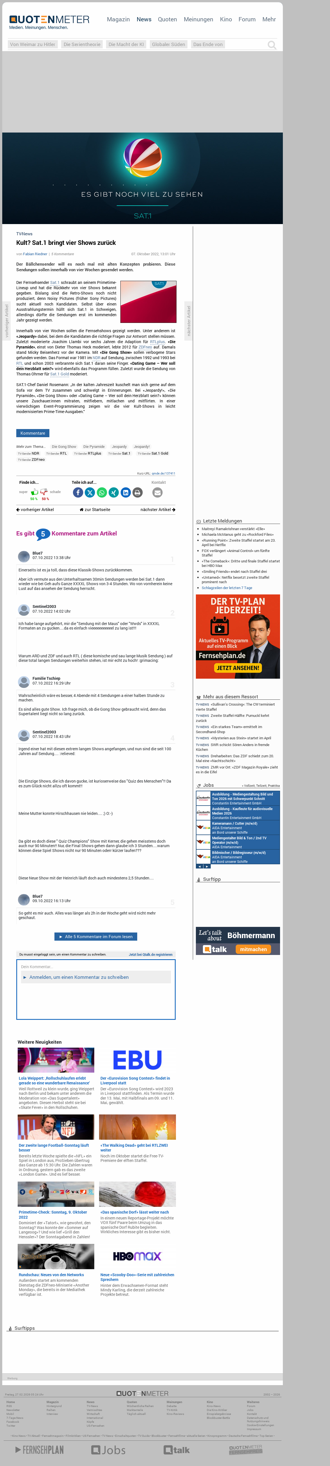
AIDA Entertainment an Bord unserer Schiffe (226, 827)
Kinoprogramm (217, 1436)
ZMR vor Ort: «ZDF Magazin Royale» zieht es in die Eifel (237, 769)
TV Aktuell (33, 1436)
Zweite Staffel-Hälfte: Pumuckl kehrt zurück (232, 717)
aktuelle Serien (196, 1436)
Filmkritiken (73, 1436)
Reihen (51, 1410)
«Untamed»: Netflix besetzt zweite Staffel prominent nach (235, 579)
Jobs (250, 1410)
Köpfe (90, 1422)
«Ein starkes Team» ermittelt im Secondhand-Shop (229, 729)
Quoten (167, 19)
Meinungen (198, 19)
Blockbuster (159, 1436)
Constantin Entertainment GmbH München (234, 798)
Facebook (12, 1422)
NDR (96, 357)
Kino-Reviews (175, 1414)
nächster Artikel (158, 509)
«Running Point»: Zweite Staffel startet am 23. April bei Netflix (239, 542)
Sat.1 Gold (59, 374)
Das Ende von (208, 44)
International (95, 1418)
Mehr (269, 19)
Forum (247, 19)
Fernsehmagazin (53, 1436)
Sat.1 (55, 282)
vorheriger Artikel (35, 509)
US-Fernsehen (95, 1426)
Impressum (254, 1429)
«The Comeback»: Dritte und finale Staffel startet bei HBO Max (241, 563)
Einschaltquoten (125, 1436)
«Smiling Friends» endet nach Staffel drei (234, 571)
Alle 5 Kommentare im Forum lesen (96, 936)
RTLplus (157, 341)
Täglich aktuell (136, 1414)
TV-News (92, 1406)
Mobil (10, 1414)
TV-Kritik (172, 1410)
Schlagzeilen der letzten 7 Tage (227, 587)
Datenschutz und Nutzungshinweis (258, 1419)
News (144, 19)
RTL (19, 363)
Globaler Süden (168, 44)
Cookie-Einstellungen (260, 1425)
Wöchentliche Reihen (140, 1406)
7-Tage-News (14, 1418)
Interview (52, 1414)
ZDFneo (145, 347)
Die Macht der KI (126, 44)
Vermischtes (94, 1410)
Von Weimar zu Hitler (32, 44)
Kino (226, 19)
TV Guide (144, 1436)
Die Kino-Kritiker (217, 1410)
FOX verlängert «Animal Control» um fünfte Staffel (236, 553)
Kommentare (32, 433)
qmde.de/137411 (163, 473)
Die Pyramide (94, 446)
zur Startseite (95, 509)
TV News (107, 1436)
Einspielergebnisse (219, 1414)
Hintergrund (54, 1406)
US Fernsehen (91, 1436)
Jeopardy (119, 446)
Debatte (172, 1406)
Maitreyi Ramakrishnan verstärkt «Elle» (233, 528)
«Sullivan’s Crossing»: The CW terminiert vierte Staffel (235, 706)
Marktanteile (135, 1410)
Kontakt (252, 1414)
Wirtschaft (93, 1414)
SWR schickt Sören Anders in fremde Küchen (232, 747)
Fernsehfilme (176, 1436)
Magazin (118, 19)
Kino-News (214, 1406)
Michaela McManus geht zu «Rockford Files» (238, 534)
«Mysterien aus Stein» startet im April (233, 738)
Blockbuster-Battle (218, 1418)
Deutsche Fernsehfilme (243, 1436)
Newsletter (13, 1410)
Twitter (10, 1426)
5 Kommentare (62, 254)
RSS (9, 1406)
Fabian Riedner (35, 254)
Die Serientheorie (82, 44)
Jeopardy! (142, 446)
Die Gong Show (64, 446)
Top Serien (266, 1436)
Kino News (19, 1436)
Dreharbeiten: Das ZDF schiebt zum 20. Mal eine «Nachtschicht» (235, 758)
